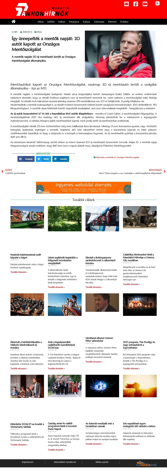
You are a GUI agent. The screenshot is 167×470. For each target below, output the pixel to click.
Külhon (61, 21)
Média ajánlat (102, 462)
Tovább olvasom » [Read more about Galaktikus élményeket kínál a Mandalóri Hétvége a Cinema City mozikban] (131, 284)
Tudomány (99, 21)
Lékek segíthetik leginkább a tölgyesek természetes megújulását (63, 260)
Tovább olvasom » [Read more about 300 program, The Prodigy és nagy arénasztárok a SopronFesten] (131, 368)
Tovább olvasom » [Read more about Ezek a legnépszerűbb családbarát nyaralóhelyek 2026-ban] (56, 368)
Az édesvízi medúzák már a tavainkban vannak (100, 425)
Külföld (50, 21)
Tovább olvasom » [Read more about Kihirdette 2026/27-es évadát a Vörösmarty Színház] (18, 444)
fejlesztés (100, 157)
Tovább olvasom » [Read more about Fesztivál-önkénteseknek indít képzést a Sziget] (18, 272)
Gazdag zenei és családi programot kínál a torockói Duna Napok (62, 426)
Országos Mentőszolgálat (128, 157)
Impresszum (27, 462)
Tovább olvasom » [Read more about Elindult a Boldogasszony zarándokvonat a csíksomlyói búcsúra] (94, 287)
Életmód (112, 21)
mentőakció (111, 157)
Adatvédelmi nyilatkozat (65, 462)
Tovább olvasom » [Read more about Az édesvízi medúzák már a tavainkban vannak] (94, 444)
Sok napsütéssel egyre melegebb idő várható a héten (139, 425)
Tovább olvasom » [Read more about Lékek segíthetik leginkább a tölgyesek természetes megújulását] (56, 287)
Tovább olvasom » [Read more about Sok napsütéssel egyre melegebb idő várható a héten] (131, 444)
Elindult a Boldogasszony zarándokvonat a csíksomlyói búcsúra (100, 260)
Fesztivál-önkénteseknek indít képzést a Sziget (25, 256)
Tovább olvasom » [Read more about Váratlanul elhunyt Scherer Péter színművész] (94, 361)
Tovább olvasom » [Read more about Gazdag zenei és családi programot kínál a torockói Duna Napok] (56, 450)
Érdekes (124, 21)
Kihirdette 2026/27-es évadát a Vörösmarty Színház (27, 426)
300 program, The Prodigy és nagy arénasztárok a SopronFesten (139, 345)
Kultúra (86, 21)
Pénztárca (74, 21)
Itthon (40, 21)
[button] (158, 3)
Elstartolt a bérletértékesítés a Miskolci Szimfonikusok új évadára (26, 345)
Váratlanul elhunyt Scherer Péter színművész (99, 339)
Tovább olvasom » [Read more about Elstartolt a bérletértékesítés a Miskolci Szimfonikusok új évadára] (18, 368)
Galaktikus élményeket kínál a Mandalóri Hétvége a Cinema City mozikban (138, 257)
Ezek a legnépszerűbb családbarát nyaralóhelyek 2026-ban (61, 345)
